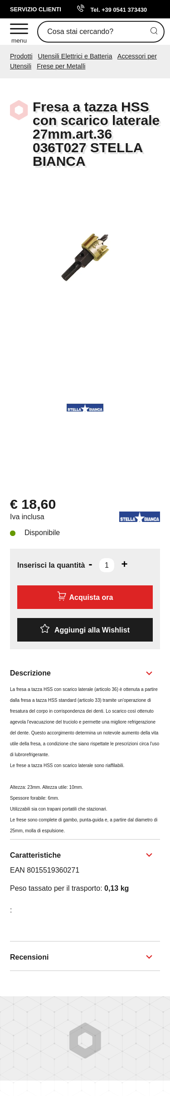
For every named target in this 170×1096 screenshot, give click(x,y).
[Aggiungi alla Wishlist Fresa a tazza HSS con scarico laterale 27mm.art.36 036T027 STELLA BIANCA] (85, 630)
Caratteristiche (35, 855)
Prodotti (21, 56)
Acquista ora (85, 596)
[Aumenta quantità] (124, 564)
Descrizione (30, 673)
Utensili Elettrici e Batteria (75, 56)
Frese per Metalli (61, 66)
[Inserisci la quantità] (107, 565)
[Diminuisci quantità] (90, 564)
